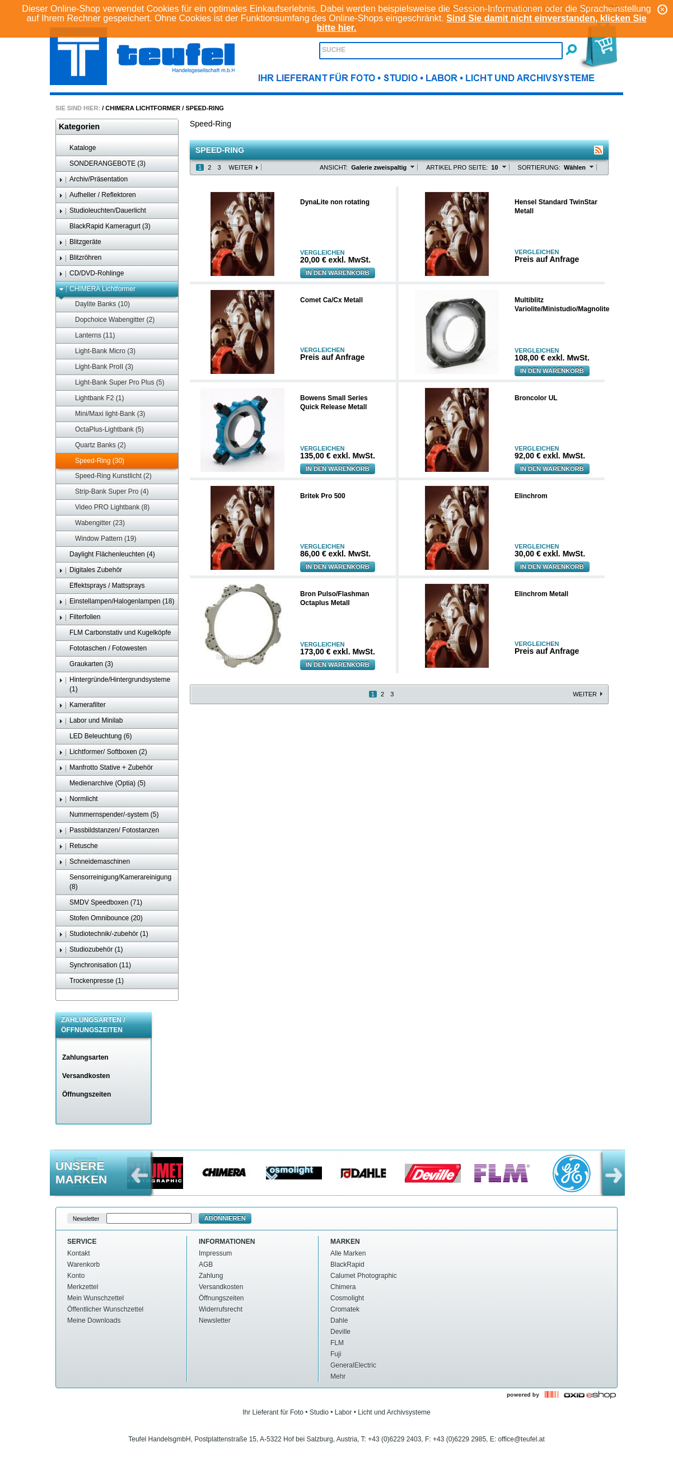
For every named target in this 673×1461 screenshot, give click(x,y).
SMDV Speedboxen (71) (100, 902)
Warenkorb (83, 1264)
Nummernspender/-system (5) (108, 815)
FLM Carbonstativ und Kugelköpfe (115, 633)
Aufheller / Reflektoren (97, 195)
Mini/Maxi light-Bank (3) (104, 414)
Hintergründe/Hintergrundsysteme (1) (114, 684)
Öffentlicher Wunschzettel (105, 1309)
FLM (337, 1343)
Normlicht (78, 799)
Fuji (335, 1354)
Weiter (241, 167)
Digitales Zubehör (90, 570)
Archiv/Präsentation (93, 179)
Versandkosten (86, 1076)
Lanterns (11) (89, 335)
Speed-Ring (204, 108)
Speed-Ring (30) (94, 461)
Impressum (215, 1253)
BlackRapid (347, 1264)
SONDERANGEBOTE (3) (102, 164)
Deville (340, 1332)
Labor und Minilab (91, 721)
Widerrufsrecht (220, 1309)
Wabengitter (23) (94, 523)
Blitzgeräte (80, 242)
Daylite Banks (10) (97, 304)
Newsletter (215, 1320)
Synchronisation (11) (95, 965)
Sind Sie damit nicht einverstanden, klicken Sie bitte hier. (481, 22)
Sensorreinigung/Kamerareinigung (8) (115, 882)
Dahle (339, 1320)
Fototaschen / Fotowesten (103, 648)
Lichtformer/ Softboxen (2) (103, 752)
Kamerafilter (82, 705)
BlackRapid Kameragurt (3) (105, 226)
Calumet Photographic (363, 1276)
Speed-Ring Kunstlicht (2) (108, 476)
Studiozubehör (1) (91, 949)
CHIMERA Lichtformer (142, 108)
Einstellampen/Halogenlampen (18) (116, 601)
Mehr (337, 1376)
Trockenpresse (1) (91, 981)
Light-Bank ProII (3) (98, 367)
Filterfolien (79, 617)
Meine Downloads (93, 1320)
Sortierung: (539, 167)
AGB (206, 1264)
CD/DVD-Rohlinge (91, 273)
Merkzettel (82, 1287)
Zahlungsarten (85, 1057)
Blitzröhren (80, 258)
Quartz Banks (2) (95, 445)
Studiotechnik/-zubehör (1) (103, 934)
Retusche (78, 846)
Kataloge (77, 148)
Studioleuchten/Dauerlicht (102, 211)
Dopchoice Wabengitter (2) (109, 320)
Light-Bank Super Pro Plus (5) (114, 382)
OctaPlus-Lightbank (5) (104, 429)
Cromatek (344, 1309)
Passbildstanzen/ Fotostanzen (109, 830)
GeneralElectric (353, 1365)
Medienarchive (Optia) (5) (102, 783)
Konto (76, 1276)
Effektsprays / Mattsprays (102, 586)
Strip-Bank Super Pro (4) (106, 492)
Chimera (343, 1287)
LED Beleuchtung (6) (95, 736)
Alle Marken (348, 1253)
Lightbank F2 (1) (94, 398)
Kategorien (79, 126)
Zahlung (211, 1276)
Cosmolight (347, 1298)
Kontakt (78, 1253)
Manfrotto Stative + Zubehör (106, 768)
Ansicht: (334, 167)
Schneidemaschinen (94, 862)
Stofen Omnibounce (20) (101, 918)
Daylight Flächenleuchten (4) (107, 554)
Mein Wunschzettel (95, 1298)
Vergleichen (322, 253)
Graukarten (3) (86, 664)
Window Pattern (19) (100, 539)
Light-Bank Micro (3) (99, 351)
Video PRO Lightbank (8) (106, 507)
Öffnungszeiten (86, 1094)
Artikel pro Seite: (457, 167)
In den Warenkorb (338, 272)
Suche (333, 50)
